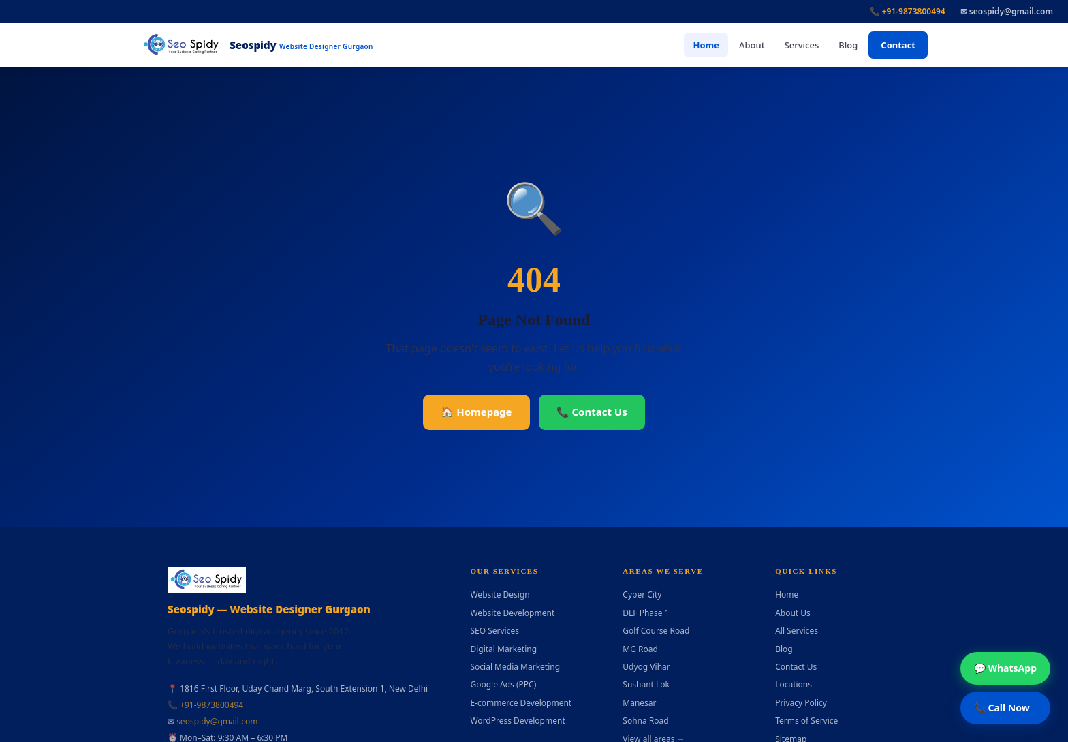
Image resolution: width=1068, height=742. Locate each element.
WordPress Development (517, 720)
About (752, 45)
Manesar (639, 703)
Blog (848, 45)
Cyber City (642, 594)
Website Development (512, 613)
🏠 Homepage (476, 411)
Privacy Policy (801, 703)
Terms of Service (806, 720)
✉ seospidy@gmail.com (1006, 11)
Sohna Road (645, 720)
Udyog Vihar (646, 667)
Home (706, 45)
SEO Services (494, 630)
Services (802, 45)
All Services (796, 630)
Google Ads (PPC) (503, 684)
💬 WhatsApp (1005, 668)
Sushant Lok (646, 684)
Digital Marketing (503, 649)
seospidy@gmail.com (216, 721)
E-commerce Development (520, 703)
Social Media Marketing (515, 667)
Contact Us (796, 667)
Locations (793, 684)
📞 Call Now (1002, 707)
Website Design (499, 594)
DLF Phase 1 (646, 613)
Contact (898, 45)
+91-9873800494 (211, 705)
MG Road (640, 649)
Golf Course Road (656, 630)
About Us (793, 613)
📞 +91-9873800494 (907, 11)
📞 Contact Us (591, 411)
